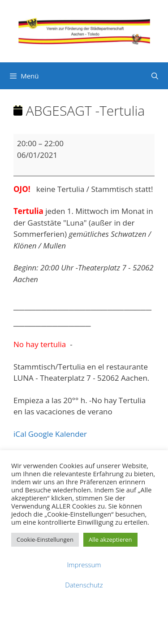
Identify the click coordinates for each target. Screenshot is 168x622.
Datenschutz (84, 584)
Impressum (84, 564)
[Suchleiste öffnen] (155, 75)
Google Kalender (57, 434)
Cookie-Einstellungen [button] (45, 539)
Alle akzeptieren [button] (110, 539)
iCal (19, 434)
